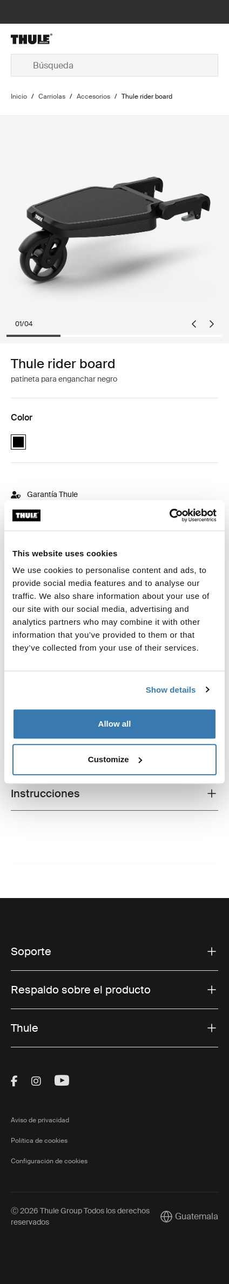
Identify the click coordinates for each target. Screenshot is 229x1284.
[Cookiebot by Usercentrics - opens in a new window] (169, 515)
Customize (115, 759)
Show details (171, 689)
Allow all (114, 723)
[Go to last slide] (193, 323)
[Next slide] (211, 323)
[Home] (45, 38)
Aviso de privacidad (40, 1120)
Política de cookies (39, 1140)
